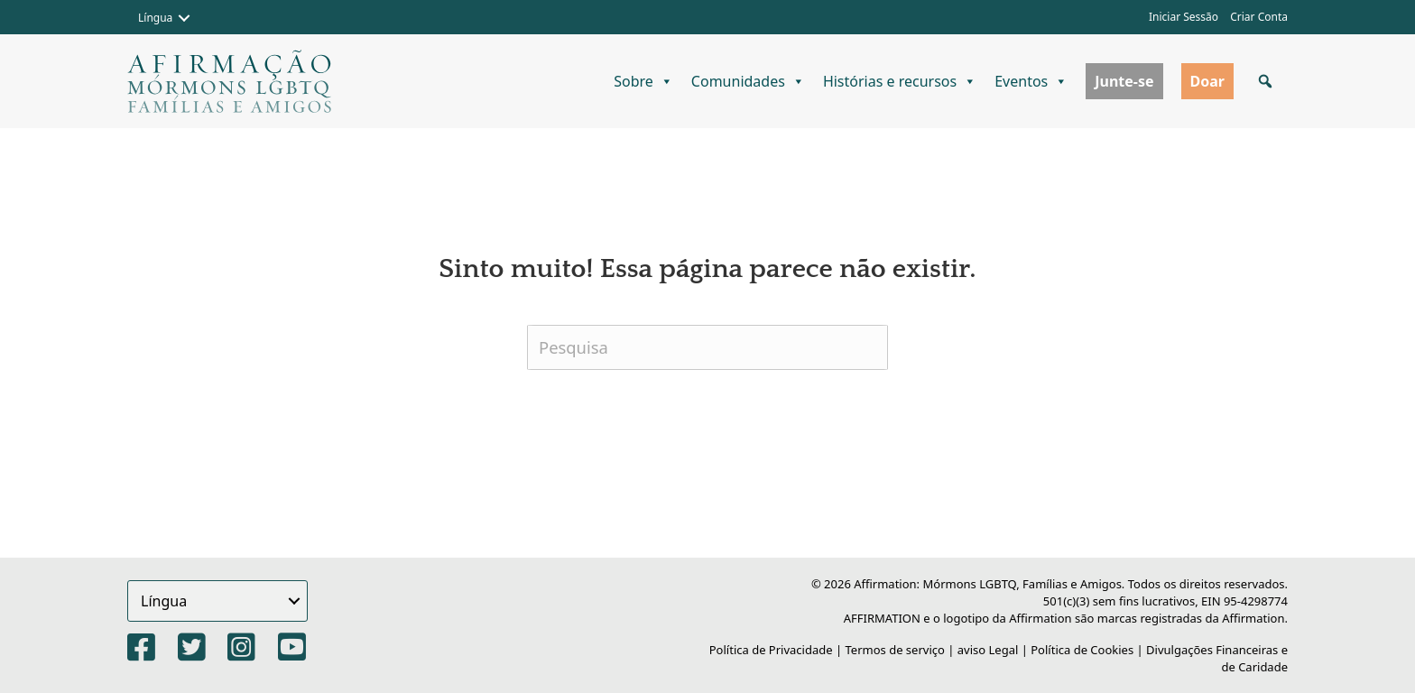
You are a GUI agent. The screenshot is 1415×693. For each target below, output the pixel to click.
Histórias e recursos (899, 81)
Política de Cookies (1082, 650)
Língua (155, 17)
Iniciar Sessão (1183, 16)
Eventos (1031, 81)
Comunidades (748, 81)
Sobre (643, 81)
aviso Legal (988, 650)
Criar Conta (1259, 16)
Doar (1207, 81)
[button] (184, 18)
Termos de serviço (895, 650)
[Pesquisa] (707, 347)
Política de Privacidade (771, 650)
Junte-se (1124, 81)
